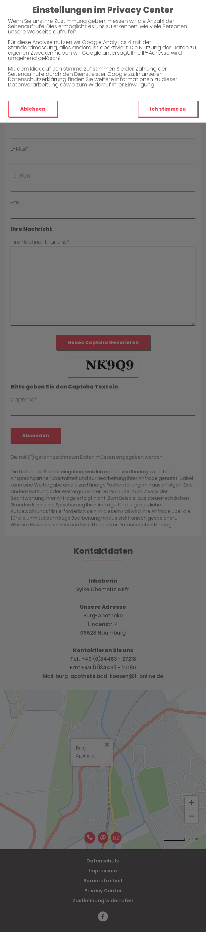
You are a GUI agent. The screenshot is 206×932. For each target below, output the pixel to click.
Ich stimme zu (168, 109)
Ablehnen (32, 109)
